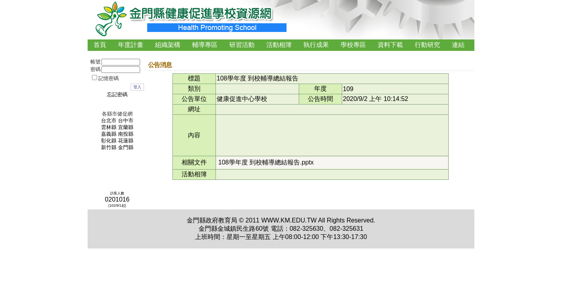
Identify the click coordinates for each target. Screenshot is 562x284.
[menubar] (279, 45)
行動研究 (427, 44)
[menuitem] (100, 45)
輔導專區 (204, 44)
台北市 (108, 120)
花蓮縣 (125, 141)
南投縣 (125, 134)
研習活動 (242, 44)
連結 (458, 44)
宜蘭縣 (125, 127)
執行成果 (316, 44)
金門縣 (125, 147)
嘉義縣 (108, 134)
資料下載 (390, 44)
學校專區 (353, 44)
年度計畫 (130, 44)
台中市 (125, 120)
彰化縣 (108, 141)
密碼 (95, 69)
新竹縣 (108, 147)
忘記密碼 (117, 94)
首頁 (100, 44)
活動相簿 (279, 44)
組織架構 (167, 44)
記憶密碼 (108, 78)
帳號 (95, 62)
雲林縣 (108, 127)
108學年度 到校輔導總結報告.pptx (266, 162)
